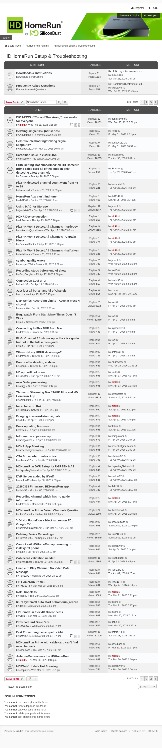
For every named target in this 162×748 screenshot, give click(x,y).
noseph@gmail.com (30, 450)
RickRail (23, 376)
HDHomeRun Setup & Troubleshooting (45, 56)
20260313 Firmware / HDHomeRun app (42, 486)
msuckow (24, 158)
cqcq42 (23, 366)
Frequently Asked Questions (35, 85)
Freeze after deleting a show (35, 362)
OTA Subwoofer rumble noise (36, 456)
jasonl (115, 206)
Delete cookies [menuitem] (119, 731)
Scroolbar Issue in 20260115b (36, 155)
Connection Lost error (31, 280)
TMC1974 (24, 585)
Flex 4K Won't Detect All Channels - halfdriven (47, 250)
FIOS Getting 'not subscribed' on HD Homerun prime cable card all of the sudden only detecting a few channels (47, 168)
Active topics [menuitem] (151, 15)
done (22, 606)
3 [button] (151, 102)
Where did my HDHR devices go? (39, 352)
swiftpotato (25, 400)
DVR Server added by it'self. (35, 476)
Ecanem (23, 176)
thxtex (22, 430)
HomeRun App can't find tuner (37, 196)
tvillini (22, 616)
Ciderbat (23, 410)
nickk (22, 124)
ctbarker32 (25, 460)
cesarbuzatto (118, 522)
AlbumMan (25, 134)
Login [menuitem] (153, 7)
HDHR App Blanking (30, 446)
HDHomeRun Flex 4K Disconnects (39, 612)
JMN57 (23, 490)
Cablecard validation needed (35, 558)
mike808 (116, 75)
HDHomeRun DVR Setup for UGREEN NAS (45, 466)
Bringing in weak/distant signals (38, 416)
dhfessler (24, 220)
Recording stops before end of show (41, 270)
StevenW (24, 626)
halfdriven (24, 254)
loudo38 (23, 284)
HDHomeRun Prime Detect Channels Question (47, 510)
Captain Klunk (26, 244)
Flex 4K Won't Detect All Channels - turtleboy (47, 226)
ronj (21, 308)
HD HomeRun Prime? (30, 582)
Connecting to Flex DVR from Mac (39, 328)
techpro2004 (26, 264)
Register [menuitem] (137, 7)
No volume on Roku (29, 406)
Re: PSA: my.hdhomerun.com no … (127, 71)
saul (21, 420)
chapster (24, 670)
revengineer (25, 562)
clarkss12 (24, 480)
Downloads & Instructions (34, 73)
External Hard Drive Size (32, 622)
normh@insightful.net (30, 528)
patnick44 (24, 636)
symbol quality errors (30, 260)
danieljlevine (118, 118)
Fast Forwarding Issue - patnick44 (39, 632)
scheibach (24, 650)
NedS (115, 130)
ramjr (22, 552)
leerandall (24, 190)
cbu (21, 294)
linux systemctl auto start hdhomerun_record (47, 602)
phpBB (19, 731)
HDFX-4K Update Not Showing (37, 666)
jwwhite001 (25, 210)
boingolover (25, 440)
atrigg (22, 386)
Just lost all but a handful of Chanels (41, 290)
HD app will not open (30, 372)
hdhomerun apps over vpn (34, 436)
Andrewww (117, 362)
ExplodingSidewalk (29, 470)
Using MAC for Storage (32, 206)
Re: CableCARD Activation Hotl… (126, 84)
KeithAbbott (25, 514)
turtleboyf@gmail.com (31, 230)
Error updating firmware (32, 426)
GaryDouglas (26, 274)
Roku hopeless (26, 592)
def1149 (23, 200)
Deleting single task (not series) (38, 131)
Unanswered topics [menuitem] (129, 15)
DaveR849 (25, 538)
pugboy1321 (26, 148)
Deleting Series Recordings (35, 534)
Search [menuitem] (6, 37)
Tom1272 (24, 575)
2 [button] (146, 102)
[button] (156, 102)
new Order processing (31, 382)
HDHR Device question (31, 216)
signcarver (117, 87)
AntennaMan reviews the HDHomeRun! (42, 656)
